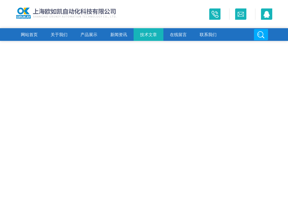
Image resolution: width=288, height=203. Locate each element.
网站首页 (29, 34)
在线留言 (178, 34)
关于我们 (59, 34)
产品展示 (88, 34)
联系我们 (208, 34)
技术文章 (148, 34)
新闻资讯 (118, 34)
